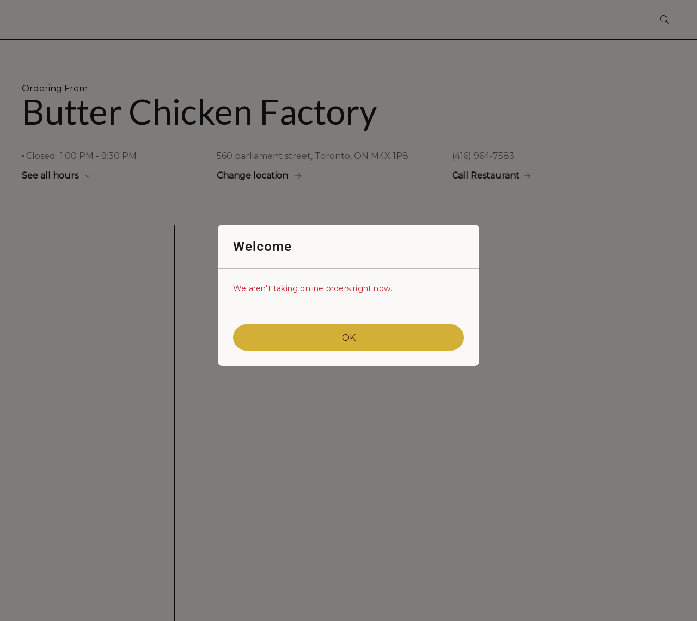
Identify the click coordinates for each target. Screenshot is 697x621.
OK (349, 338)
